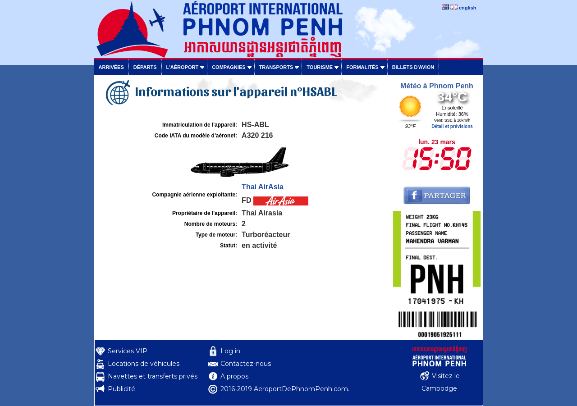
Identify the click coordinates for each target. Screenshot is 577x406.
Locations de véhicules (143, 364)
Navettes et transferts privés (152, 376)
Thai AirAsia (263, 187)
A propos (234, 376)
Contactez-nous (245, 364)
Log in (230, 351)
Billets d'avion (413, 67)
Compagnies (228, 67)
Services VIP (127, 351)
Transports (276, 67)
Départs (145, 67)
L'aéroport (182, 67)
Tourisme (320, 67)
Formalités (362, 67)
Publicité (121, 389)
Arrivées (111, 67)
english (467, 7)
